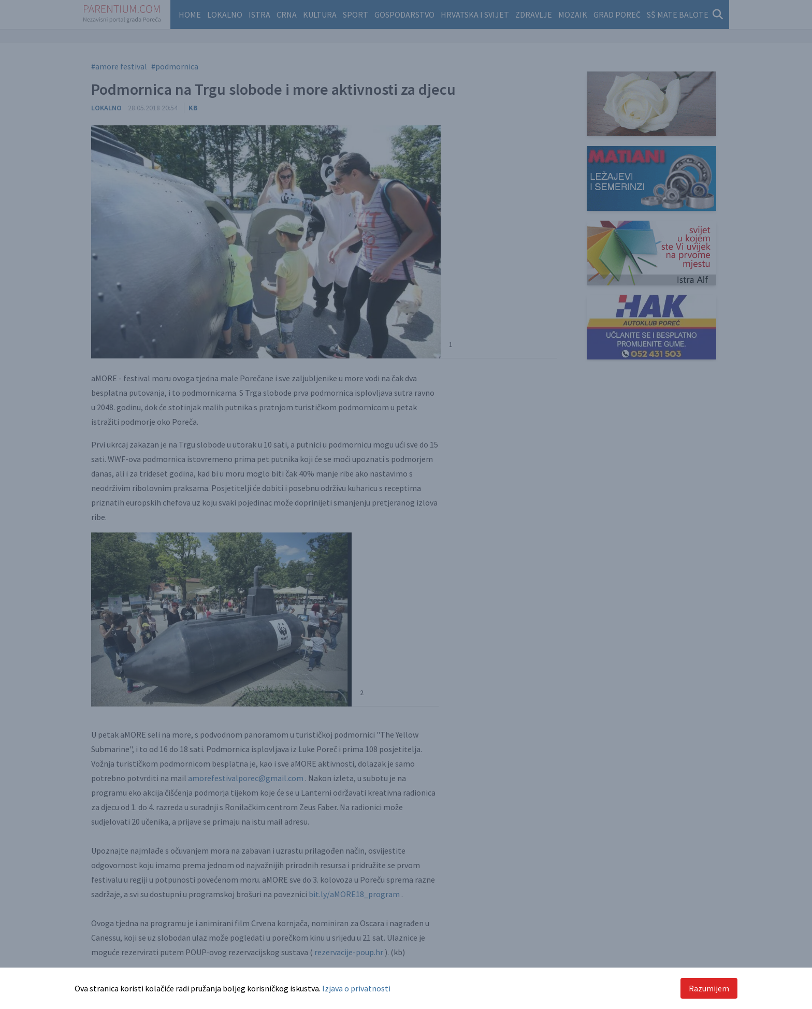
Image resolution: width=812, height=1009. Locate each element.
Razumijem (709, 988)
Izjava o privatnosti (356, 988)
